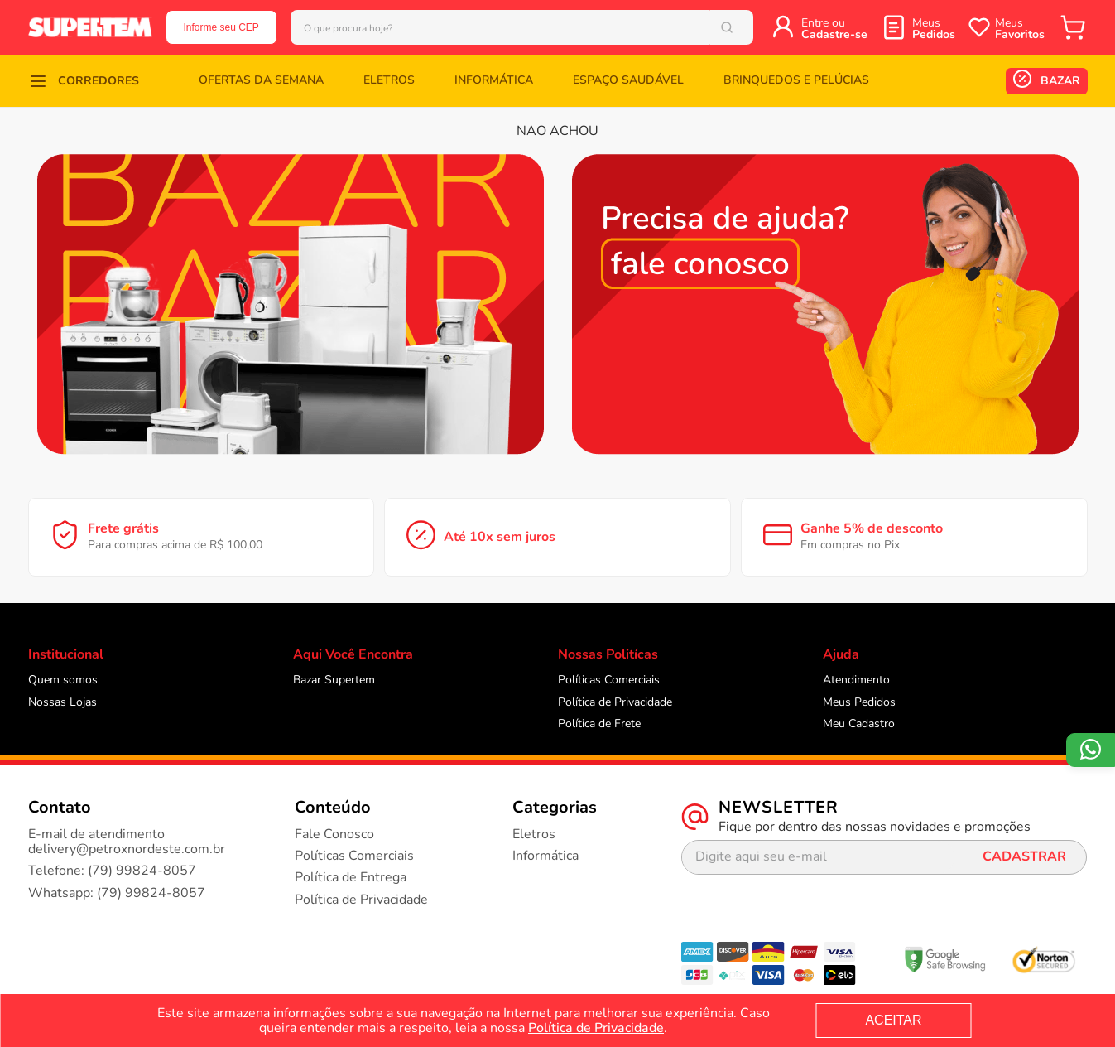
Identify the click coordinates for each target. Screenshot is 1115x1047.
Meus (933, 28)
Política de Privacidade (596, 1028)
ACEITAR (893, 1020)
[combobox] (531, 27)
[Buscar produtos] (748, 27)
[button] (83, 80)
